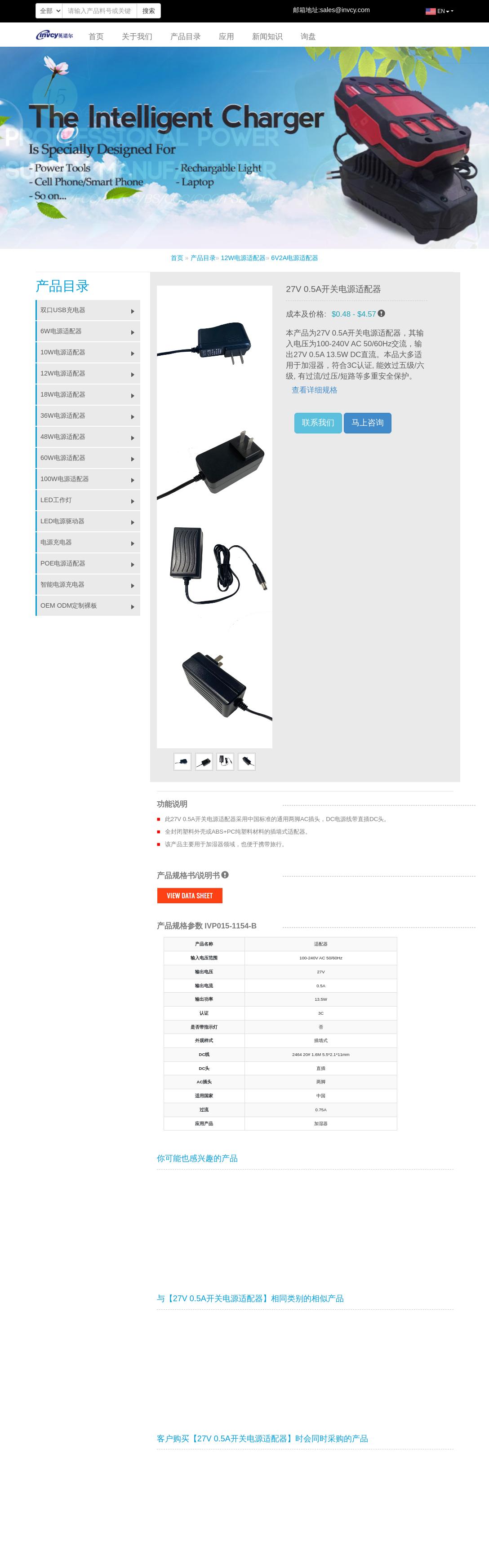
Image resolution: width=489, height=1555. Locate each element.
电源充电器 (90, 542)
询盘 (308, 36)
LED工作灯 (90, 500)
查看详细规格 (315, 390)
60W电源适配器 (90, 457)
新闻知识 (267, 36)
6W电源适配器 (90, 331)
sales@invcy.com (345, 9)
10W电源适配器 (90, 352)
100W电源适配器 (90, 478)
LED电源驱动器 (90, 521)
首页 (96, 36)
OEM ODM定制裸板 (90, 605)
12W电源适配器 (243, 257)
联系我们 (318, 422)
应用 (226, 36)
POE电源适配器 (90, 563)
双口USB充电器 (90, 310)
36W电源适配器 (90, 415)
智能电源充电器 (90, 584)
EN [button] (430, 15)
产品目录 (185, 36)
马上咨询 (367, 422)
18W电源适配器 (90, 394)
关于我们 (137, 36)
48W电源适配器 (90, 436)
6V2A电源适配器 (294, 257)
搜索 (148, 10)
